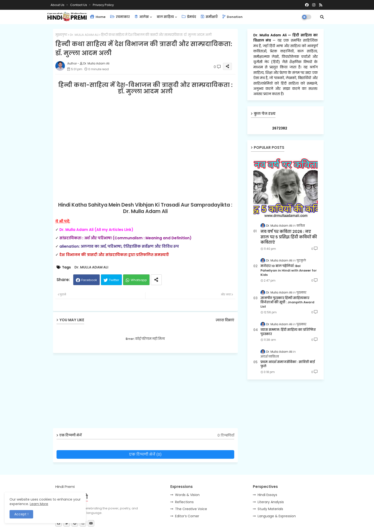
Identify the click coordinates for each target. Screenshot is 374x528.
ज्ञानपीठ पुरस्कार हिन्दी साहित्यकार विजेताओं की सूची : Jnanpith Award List (287, 302)
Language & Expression (277, 516)
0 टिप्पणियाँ (226, 435)
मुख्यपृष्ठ (61, 34)
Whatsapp (139, 280)
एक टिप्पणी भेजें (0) (145, 454)
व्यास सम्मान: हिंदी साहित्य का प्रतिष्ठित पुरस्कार (288, 332)
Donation (233, 17)
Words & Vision (187, 494)
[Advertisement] (149, 392)
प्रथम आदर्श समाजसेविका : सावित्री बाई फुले (287, 364)
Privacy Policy (103, 5)
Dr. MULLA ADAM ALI (84, 34)
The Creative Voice (191, 509)
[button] (322, 17)
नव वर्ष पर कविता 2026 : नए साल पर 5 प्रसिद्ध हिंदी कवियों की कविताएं (288, 237)
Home (97, 17)
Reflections (184, 502)
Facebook (89, 280)
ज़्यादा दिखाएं (225, 320)
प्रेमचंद (189, 17)
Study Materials (270, 509)
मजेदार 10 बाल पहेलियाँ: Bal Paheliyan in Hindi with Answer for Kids (288, 270)
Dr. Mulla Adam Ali (270, 35)
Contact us (79, 5)
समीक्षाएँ (209, 17)
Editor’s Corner (187, 516)
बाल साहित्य (165, 17)
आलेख (142, 17)
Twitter (114, 280)
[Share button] (156, 279)
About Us (58, 5)
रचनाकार (120, 17)
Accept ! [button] (21, 514)
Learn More (39, 503)
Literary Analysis (271, 502)
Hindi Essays (267, 494)
